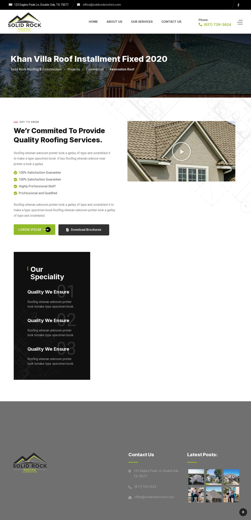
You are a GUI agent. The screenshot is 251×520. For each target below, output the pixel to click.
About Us (114, 21)
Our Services (142, 21)
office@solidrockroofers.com (102, 4)
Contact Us (171, 21)
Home (93, 21)
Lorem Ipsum (34, 229)
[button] (181, 151)
